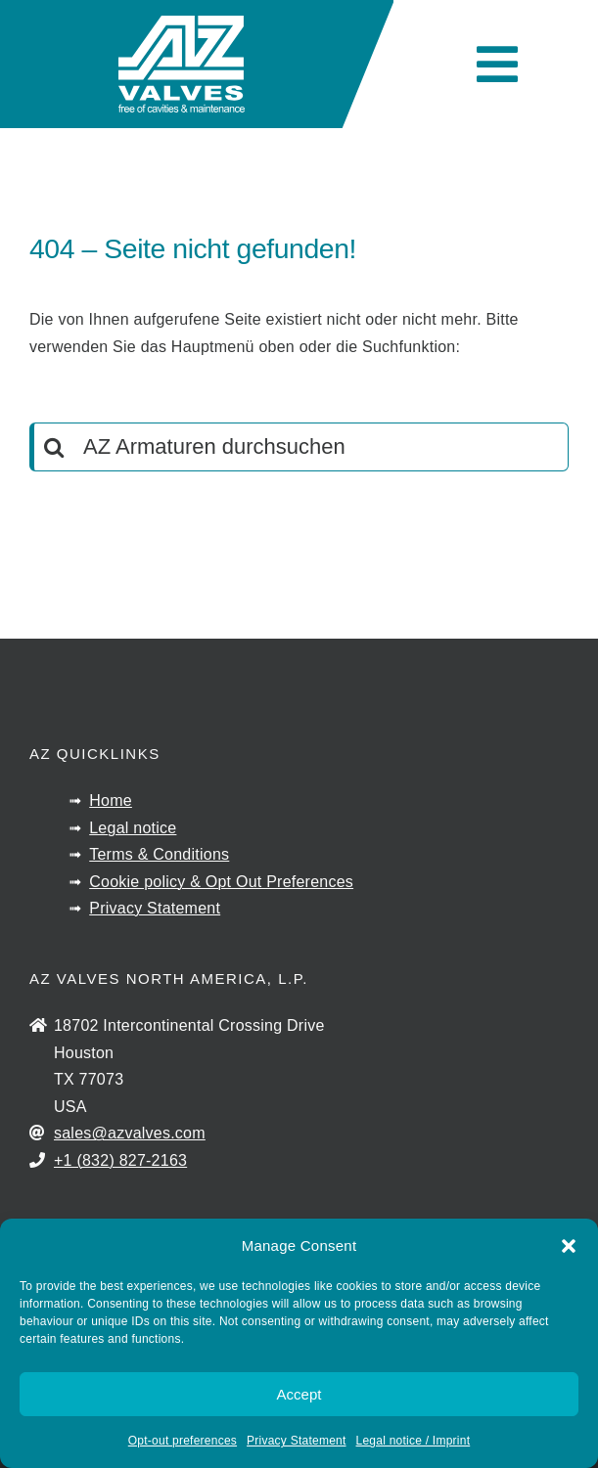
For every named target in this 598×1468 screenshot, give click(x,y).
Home (110, 800)
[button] (568, 1246)
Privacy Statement (296, 1440)
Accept (299, 1394)
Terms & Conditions (159, 854)
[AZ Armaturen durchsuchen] (299, 447)
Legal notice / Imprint (413, 1440)
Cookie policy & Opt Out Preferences (221, 881)
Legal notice (132, 828)
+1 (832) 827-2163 (120, 1160)
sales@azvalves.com (130, 1133)
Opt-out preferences (182, 1440)
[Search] (53, 447)
